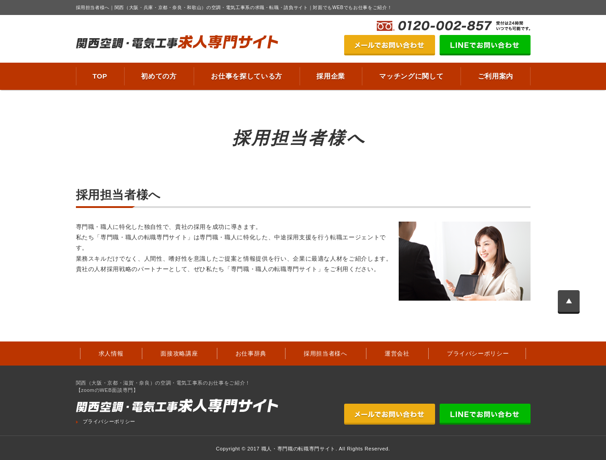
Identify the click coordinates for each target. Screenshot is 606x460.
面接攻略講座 (179, 353)
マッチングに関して (411, 76)
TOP (100, 76)
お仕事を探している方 (246, 76)
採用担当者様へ (325, 353)
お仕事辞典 (250, 353)
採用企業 (330, 76)
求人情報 (111, 353)
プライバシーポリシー (478, 353)
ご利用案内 (495, 76)
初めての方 (158, 76)
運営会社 (397, 353)
